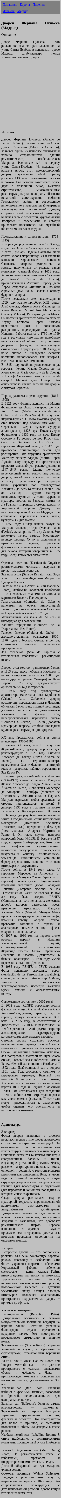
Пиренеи (39, 4)
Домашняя (10, 4)
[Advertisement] (30, 96)
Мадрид (22, 11)
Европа (25, 4)
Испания (9, 11)
